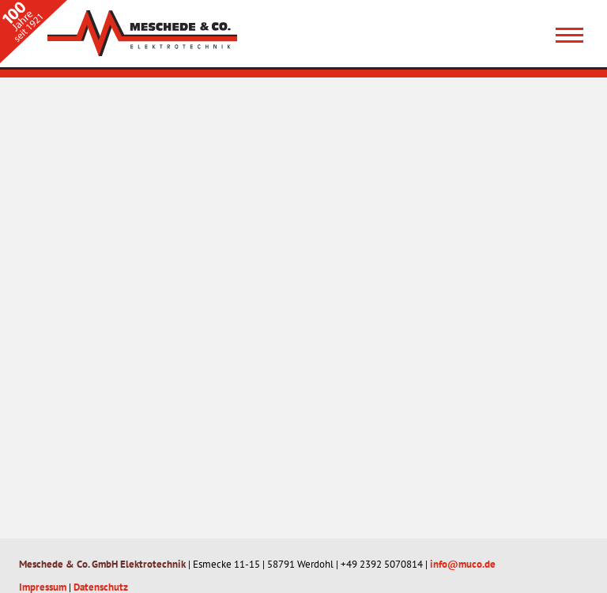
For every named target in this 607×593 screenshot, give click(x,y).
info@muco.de (463, 564)
